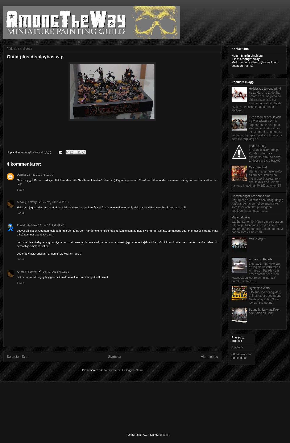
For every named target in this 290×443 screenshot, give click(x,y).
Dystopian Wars (259, 288)
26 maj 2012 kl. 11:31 (56, 271)
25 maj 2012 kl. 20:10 (56, 202)
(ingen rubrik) (257, 146)
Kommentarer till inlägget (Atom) (122, 370)
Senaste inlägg (17, 356)
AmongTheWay (27, 202)
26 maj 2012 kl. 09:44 (51, 225)
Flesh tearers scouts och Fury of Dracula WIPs (265, 118)
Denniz (21, 174)
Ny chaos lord (258, 167)
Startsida (114, 356)
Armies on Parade (261, 259)
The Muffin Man (27, 225)
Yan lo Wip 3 (257, 239)
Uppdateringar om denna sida (251, 196)
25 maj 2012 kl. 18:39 (40, 174)
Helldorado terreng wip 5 (265, 88)
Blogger (164, 434)
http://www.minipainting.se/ (241, 356)
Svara (20, 189)
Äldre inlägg (209, 356)
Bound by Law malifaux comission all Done (264, 311)
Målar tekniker (241, 217)
